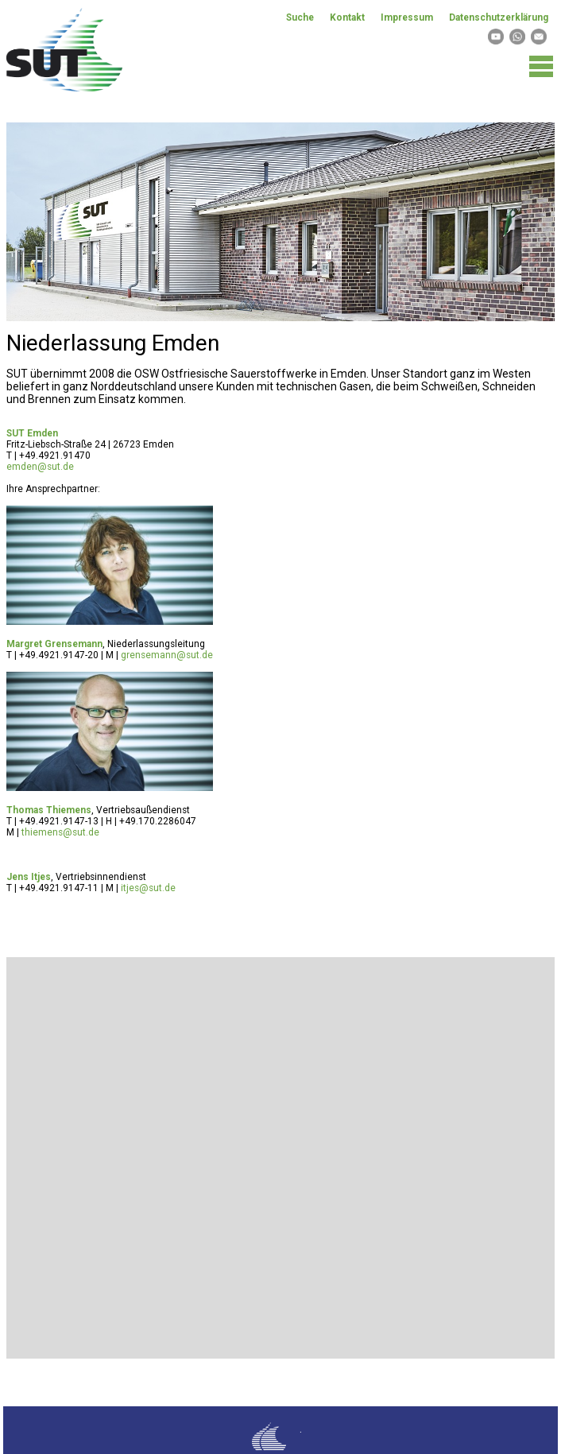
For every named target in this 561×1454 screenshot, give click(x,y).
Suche (300, 17)
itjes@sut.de (148, 888)
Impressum (407, 17)
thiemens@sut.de (60, 832)
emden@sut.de (40, 466)
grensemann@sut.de (167, 655)
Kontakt (347, 17)
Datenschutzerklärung (498, 17)
